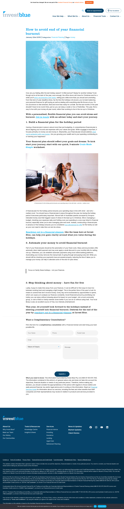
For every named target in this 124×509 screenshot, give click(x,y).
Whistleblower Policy (70, 459)
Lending (49, 438)
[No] (122, 506)
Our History (7, 435)
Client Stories (73, 433)
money (72, 37)
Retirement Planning (53, 444)
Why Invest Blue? (9, 429)
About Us (6, 426)
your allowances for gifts (73, 225)
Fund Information (58, 459)
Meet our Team (8, 432)
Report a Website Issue (84, 459)
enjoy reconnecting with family (45, 98)
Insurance (49, 435)
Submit (61, 374)
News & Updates (75, 426)
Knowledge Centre (31, 429)
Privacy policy (102, 506)
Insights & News (30, 432)
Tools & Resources (32, 426)
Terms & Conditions (15, 459)
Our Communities (9, 438)
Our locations (113, 10)
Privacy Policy (27, 459)
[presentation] (39, 364)
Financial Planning (57, 37)
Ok (95, 506)
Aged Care (50, 441)
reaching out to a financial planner (53, 313)
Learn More (89, 2)
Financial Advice (52, 429)
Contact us (6, 459)
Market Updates (74, 430)
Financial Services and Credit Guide (42, 459)
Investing (49, 432)
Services (50, 426)
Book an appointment (94, 11)
